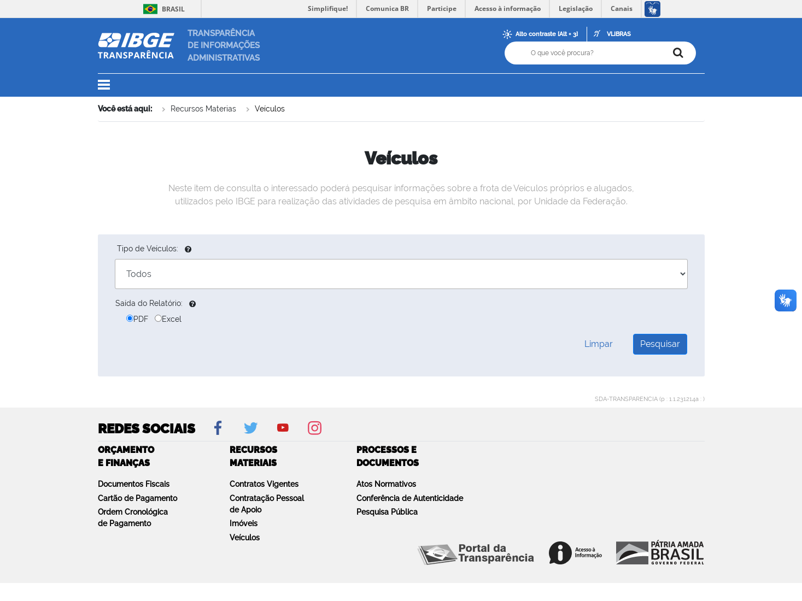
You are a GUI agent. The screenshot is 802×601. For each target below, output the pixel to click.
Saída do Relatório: (149, 303)
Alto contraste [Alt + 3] (547, 34)
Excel (168, 319)
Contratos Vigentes (264, 484)
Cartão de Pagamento (137, 498)
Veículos (270, 108)
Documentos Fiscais (133, 484)
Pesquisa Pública (387, 512)
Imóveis (243, 523)
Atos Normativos (386, 484)
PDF (137, 319)
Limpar (598, 344)
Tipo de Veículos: (147, 248)
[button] (110, 85)
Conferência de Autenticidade (409, 498)
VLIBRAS (619, 34)
